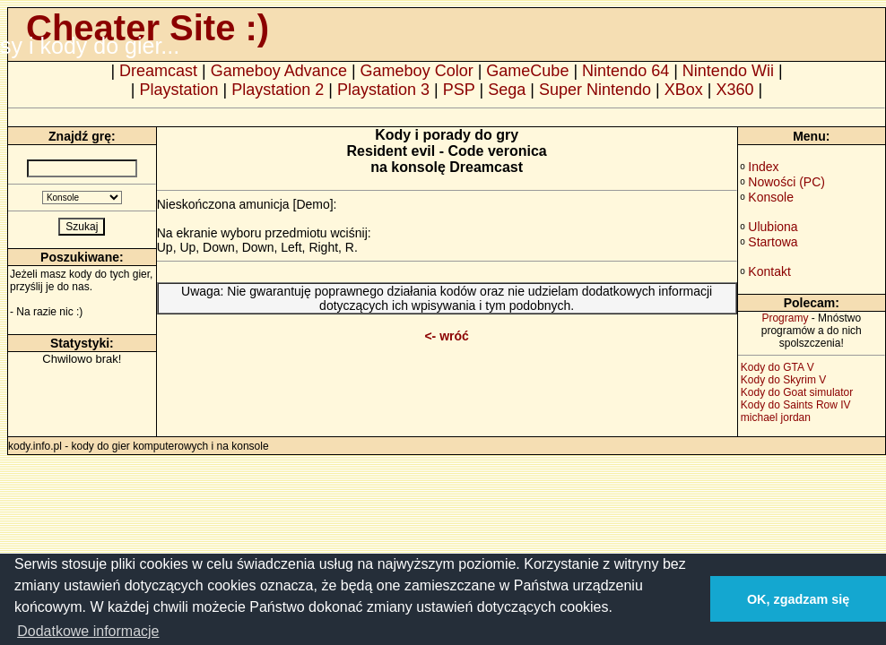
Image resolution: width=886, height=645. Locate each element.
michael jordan (776, 417)
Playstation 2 (277, 90)
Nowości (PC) (786, 182)
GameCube (527, 71)
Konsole (771, 197)
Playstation (179, 90)
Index (763, 166)
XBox (683, 90)
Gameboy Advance (279, 71)
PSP (459, 90)
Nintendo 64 (625, 71)
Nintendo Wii (728, 71)
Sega (507, 90)
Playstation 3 (383, 90)
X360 (734, 90)
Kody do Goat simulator (797, 392)
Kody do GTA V (777, 367)
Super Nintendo (595, 90)
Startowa (772, 242)
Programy (784, 318)
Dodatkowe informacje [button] (88, 631)
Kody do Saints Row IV (796, 405)
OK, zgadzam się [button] (798, 599)
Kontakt (769, 271)
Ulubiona (772, 226)
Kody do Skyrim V (783, 380)
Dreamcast (158, 71)
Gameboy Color (416, 71)
